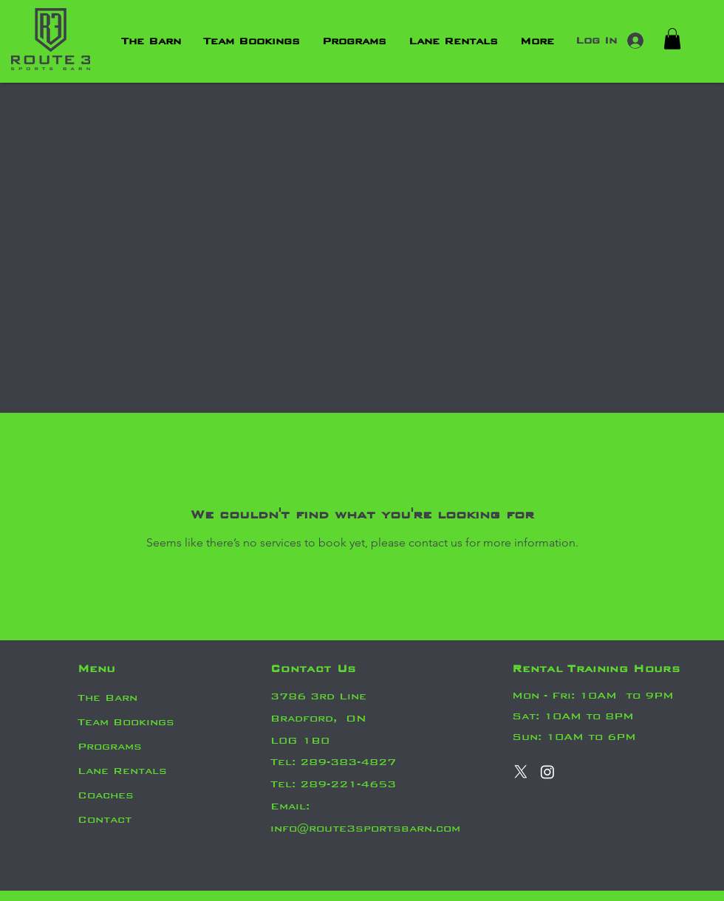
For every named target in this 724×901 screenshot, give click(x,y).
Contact (105, 819)
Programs (110, 746)
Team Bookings (126, 722)
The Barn (107, 697)
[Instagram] (547, 772)
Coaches (106, 795)
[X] (521, 772)
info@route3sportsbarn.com (365, 828)
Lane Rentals (122, 770)
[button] (672, 38)
